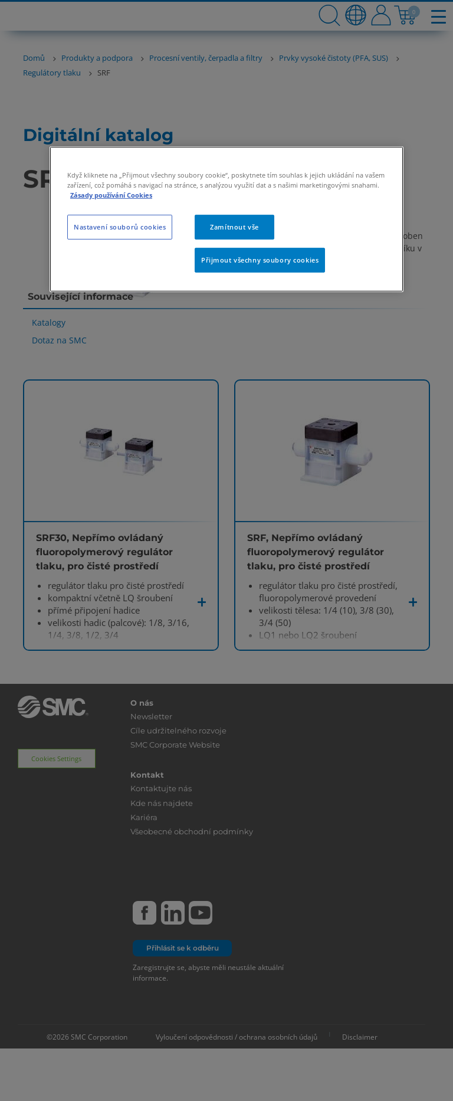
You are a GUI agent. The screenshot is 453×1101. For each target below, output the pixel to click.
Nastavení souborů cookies (120, 226)
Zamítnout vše (234, 226)
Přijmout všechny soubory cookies (260, 259)
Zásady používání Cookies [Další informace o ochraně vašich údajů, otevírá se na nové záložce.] (111, 195)
